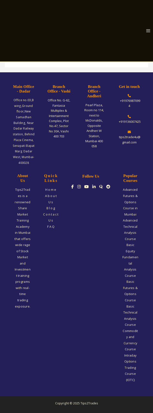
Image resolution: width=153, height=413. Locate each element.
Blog (51, 208)
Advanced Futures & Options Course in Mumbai (130, 201)
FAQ (51, 226)
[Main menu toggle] (148, 31)
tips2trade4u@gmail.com (129, 137)
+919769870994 (129, 101)
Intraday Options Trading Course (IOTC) (130, 367)
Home (51, 189)
